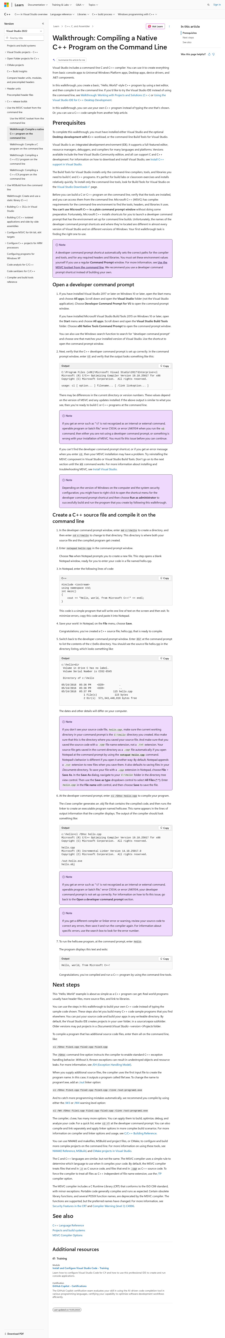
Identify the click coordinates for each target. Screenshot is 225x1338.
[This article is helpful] (209, 54)
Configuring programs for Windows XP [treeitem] (20, 256)
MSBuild (81, 1151)
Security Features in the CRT (70, 1206)
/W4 (76, 1103)
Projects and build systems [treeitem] (21, 45)
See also (187, 42)
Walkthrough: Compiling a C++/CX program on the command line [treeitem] (24, 174)
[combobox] (24, 31)
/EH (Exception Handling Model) (111, 1064)
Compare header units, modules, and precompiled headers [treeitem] (24, 80)
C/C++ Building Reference (140, 1133)
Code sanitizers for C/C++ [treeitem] (21, 271)
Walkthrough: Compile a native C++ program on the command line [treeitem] (27, 133)
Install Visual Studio (105, 469)
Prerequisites (190, 33)
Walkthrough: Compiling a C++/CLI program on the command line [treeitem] (24, 159)
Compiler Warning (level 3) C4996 (113, 1206)
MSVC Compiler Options (67, 1235)
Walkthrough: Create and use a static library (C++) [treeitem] (23, 198)
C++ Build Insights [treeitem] (17, 71)
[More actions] (169, 26)
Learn (56, 26)
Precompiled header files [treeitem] (20, 94)
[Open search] (208, 5)
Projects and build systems (69, 1230)
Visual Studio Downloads (72, 187)
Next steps (188, 37)
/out (81, 1082)
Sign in (217, 4)
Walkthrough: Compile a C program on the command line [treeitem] (26, 146)
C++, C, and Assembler (77, 26)
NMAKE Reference (64, 1151)
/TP (160, 1173)
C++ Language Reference (68, 1225)
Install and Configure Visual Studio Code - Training (81, 1268)
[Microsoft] (6, 4)
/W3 (67, 1103)
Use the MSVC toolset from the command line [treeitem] (27, 120)
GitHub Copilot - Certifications (69, 1286)
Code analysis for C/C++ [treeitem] (20, 264)
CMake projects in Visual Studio (112, 1151)
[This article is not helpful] (213, 54)
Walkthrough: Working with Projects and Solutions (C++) (115, 95)
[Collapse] (43, 23)
